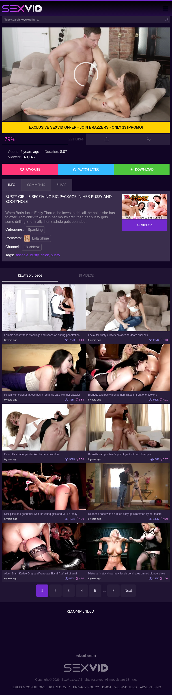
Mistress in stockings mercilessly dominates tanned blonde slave (126, 573)
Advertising (150, 687)
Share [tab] (62, 185)
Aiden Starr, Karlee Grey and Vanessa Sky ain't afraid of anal (40, 573)
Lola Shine (36, 238)
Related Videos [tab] (30, 275)
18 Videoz (32, 247)
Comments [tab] (36, 185)
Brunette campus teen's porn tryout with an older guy (119, 454)
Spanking (35, 230)
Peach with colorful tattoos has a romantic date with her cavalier (42, 394)
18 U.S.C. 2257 (59, 687)
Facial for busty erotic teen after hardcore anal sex (118, 335)
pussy (55, 255)
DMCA (106, 687)
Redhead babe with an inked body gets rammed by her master (125, 514)
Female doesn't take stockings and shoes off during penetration (42, 335)
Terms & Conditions (28, 687)
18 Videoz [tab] (86, 275)
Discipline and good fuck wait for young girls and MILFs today (40, 514)
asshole (22, 255)
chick (45, 255)
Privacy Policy (86, 687)
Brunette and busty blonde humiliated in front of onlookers (122, 394)
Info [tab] (11, 185)
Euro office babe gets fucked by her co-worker (31, 454)
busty (34, 255)
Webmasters (125, 687)
